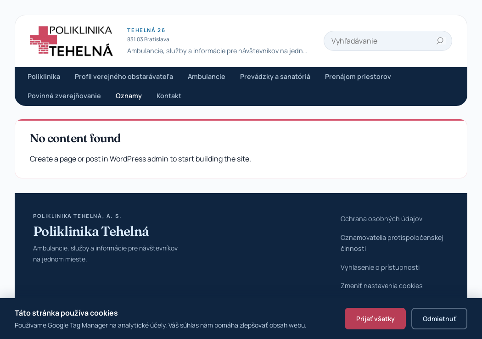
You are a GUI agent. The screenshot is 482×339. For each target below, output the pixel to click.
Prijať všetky (375, 318)
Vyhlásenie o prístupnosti (380, 267)
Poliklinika (44, 76)
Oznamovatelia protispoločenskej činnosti (392, 243)
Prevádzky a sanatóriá (275, 76)
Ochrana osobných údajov (381, 218)
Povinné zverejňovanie (64, 95)
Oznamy (129, 95)
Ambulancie (206, 76)
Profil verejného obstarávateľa (124, 76)
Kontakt (169, 95)
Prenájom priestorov (358, 76)
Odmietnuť (439, 318)
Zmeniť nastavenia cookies (382, 285)
